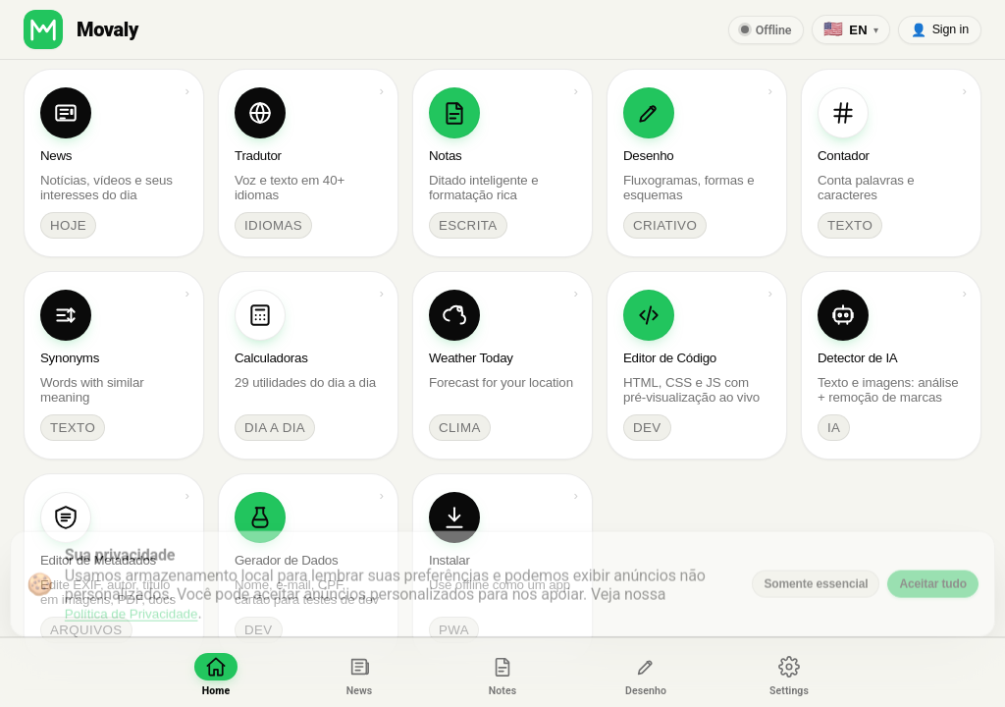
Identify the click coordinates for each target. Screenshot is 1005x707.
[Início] (216, 672)
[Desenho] (646, 672)
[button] (43, 29)
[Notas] (502, 672)
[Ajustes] (789, 672)
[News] (359, 672)
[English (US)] (850, 29)
